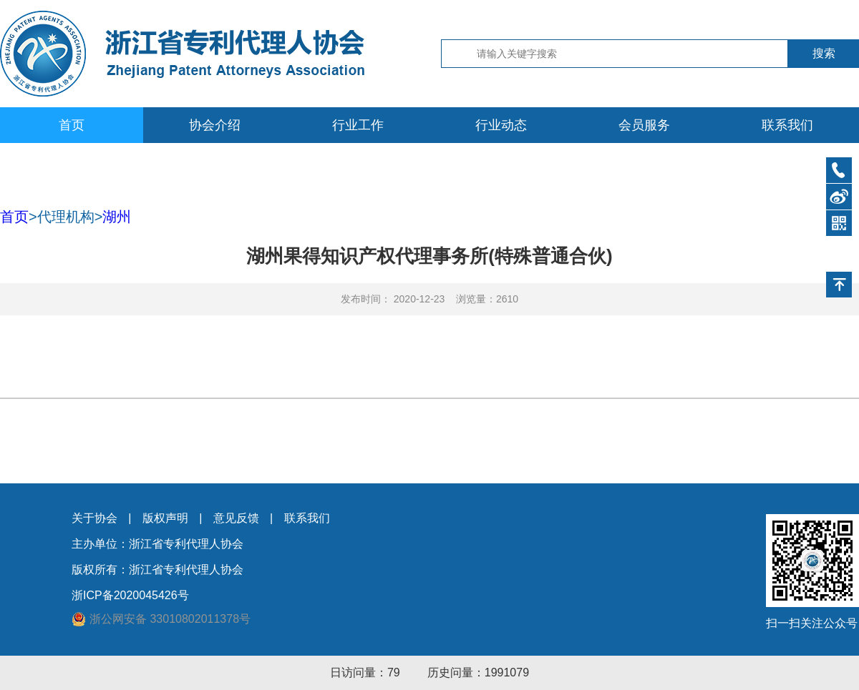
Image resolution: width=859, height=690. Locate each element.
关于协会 (94, 518)
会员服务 (644, 125)
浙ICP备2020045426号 (130, 595)
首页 (71, 125)
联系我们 (787, 125)
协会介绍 (215, 125)
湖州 (116, 217)
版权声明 (165, 518)
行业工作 (358, 125)
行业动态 (501, 125)
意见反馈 (236, 518)
